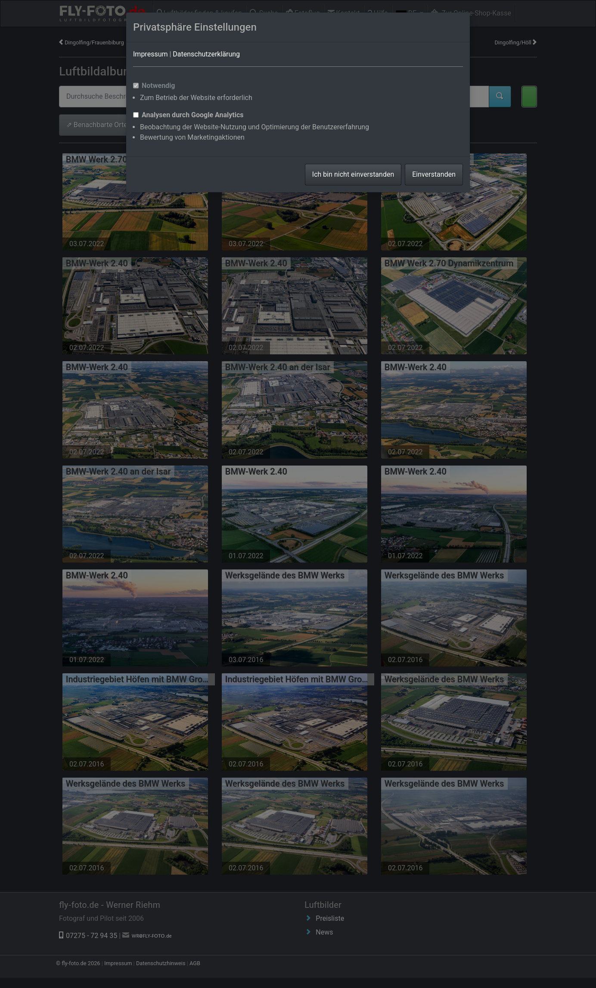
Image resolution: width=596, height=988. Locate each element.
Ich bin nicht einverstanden (353, 174)
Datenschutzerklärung (206, 54)
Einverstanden (434, 174)
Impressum (150, 54)
